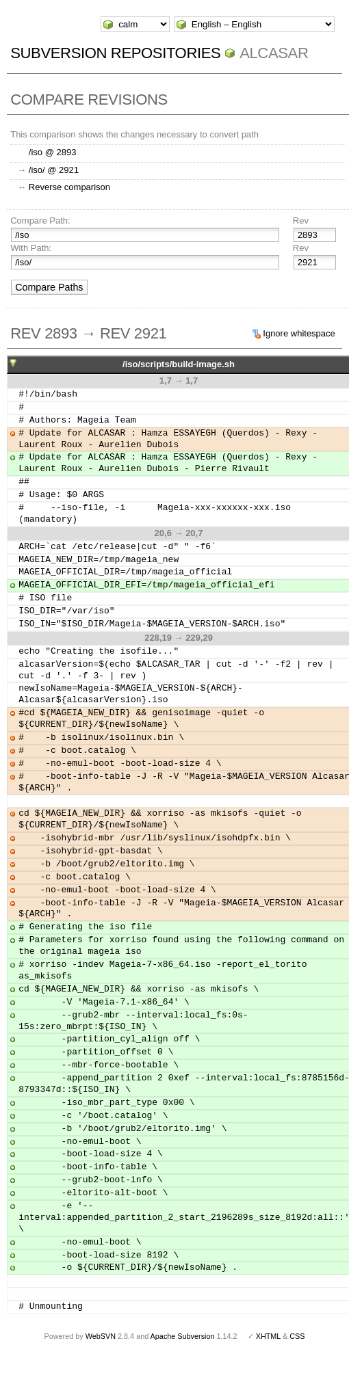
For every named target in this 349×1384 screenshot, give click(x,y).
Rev (301, 220)
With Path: (30, 248)
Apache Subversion (183, 1336)
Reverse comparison (69, 187)
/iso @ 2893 (53, 152)
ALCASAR (274, 53)
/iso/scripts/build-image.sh (178, 364)
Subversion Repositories (115, 53)
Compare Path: (40, 220)
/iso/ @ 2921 (54, 170)
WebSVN (101, 1336)
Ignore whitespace (299, 333)
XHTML (268, 1336)
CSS (297, 1336)
